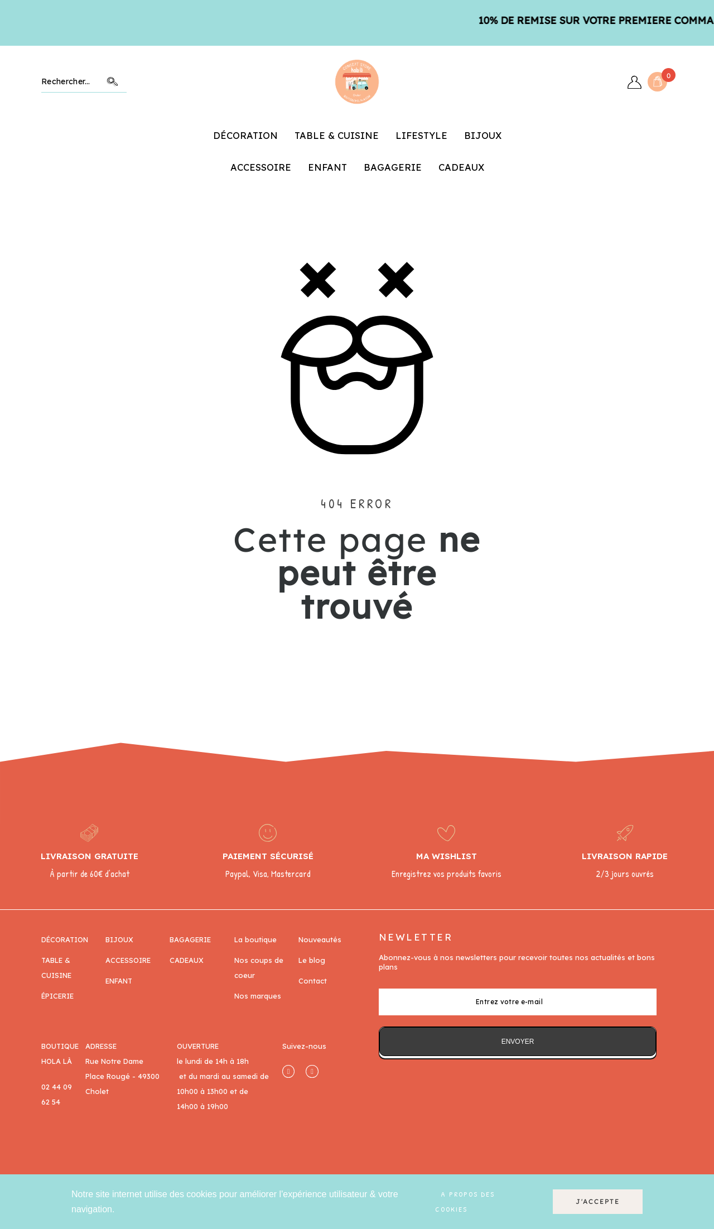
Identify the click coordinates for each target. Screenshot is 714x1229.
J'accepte (598, 1201)
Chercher (113, 82)
